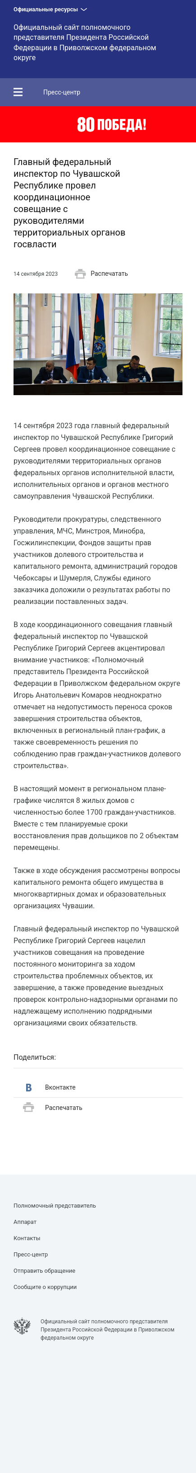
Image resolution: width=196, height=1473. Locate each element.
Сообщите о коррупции (45, 1287)
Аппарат (25, 1221)
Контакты (27, 1238)
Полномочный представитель (55, 1205)
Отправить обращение (44, 1270)
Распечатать (101, 274)
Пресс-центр (61, 92)
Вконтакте (51, 1087)
